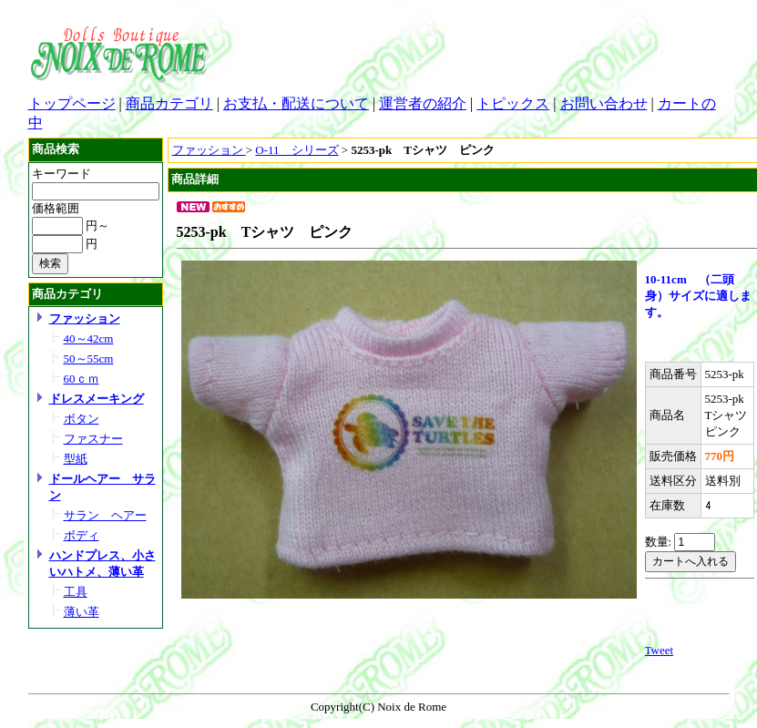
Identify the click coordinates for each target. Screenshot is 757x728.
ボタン (81, 419)
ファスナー (93, 439)
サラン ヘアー (105, 515)
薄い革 (81, 612)
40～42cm (89, 338)
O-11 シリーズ (296, 150)
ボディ (81, 535)
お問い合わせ (604, 103)
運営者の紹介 (422, 103)
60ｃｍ (81, 378)
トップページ (72, 103)
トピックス (512, 103)
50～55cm (89, 358)
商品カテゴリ (169, 103)
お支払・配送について (296, 103)
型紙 (75, 459)
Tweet (659, 650)
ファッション (84, 318)
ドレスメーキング (96, 398)
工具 (75, 592)
